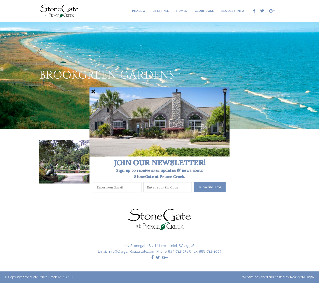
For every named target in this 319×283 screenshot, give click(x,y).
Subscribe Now (210, 187)
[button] (159, 162)
